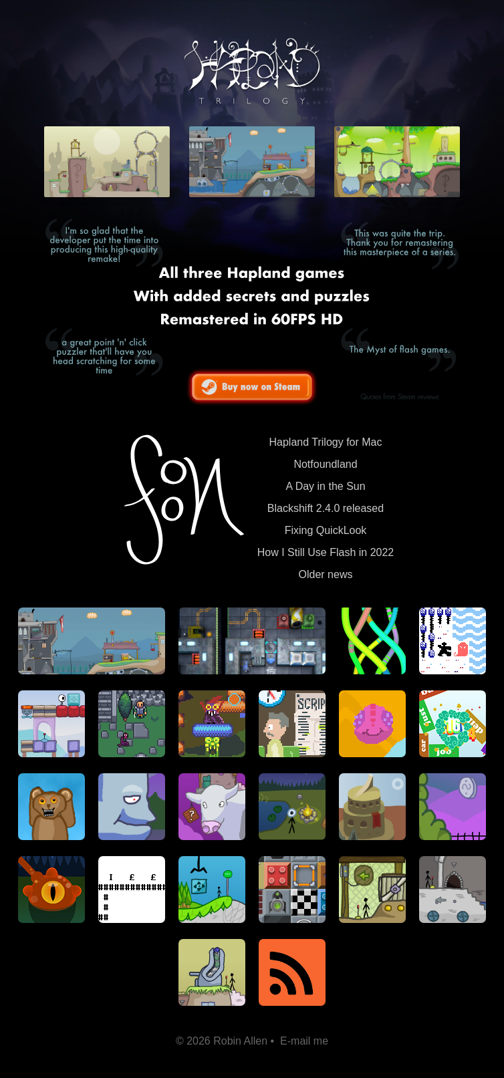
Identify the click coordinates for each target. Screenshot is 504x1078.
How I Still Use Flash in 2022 (325, 552)
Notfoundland (325, 464)
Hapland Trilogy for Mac (325, 442)
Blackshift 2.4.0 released (325, 508)
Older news (326, 574)
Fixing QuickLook (326, 530)
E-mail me (304, 1041)
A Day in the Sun (325, 486)
